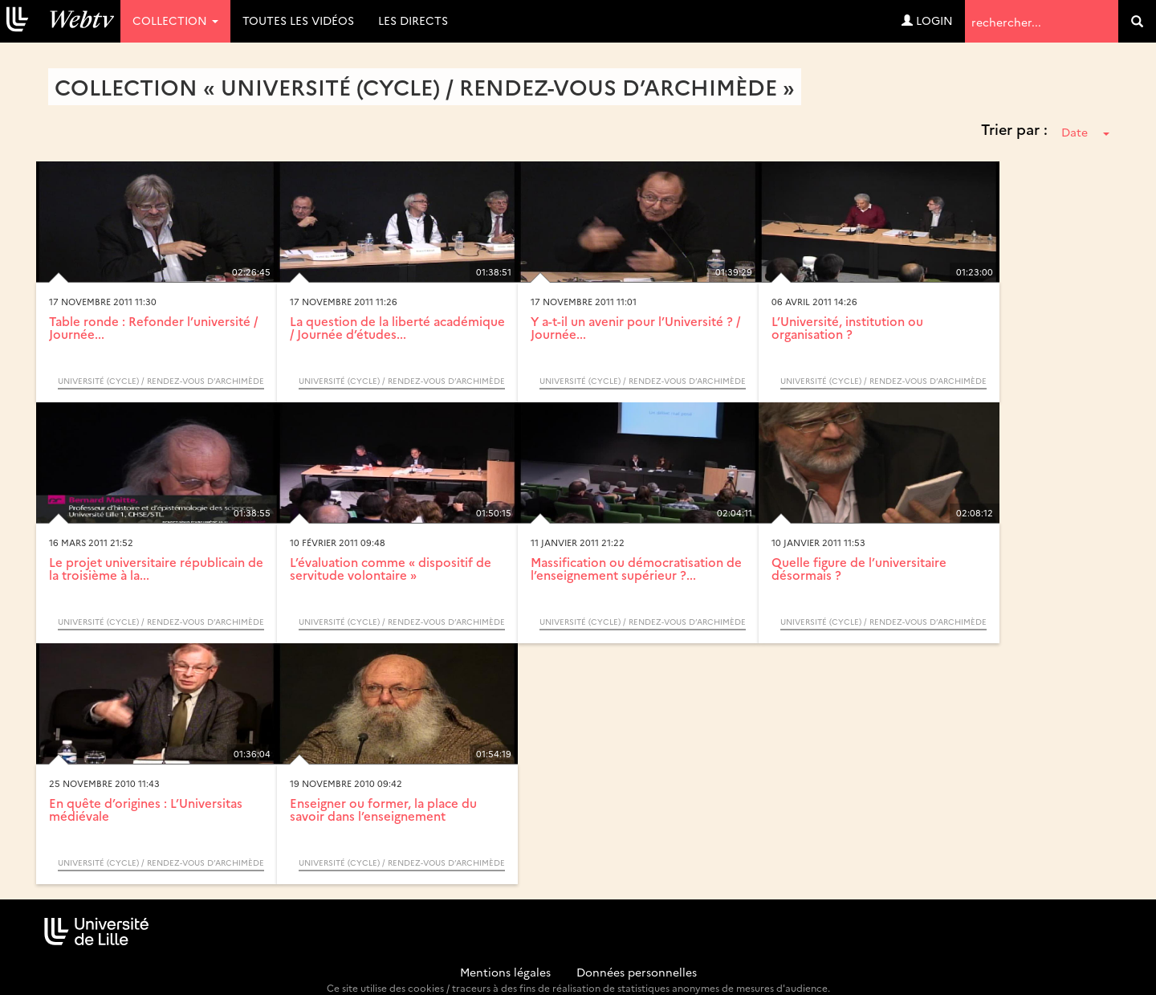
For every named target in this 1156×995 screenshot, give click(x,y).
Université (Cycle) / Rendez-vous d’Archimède (161, 380)
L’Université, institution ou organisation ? (847, 327)
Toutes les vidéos (298, 20)
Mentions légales (505, 972)
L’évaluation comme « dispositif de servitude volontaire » (390, 568)
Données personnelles (636, 972)
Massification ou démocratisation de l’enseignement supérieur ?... (636, 568)
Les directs (413, 20)
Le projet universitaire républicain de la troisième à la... (156, 568)
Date (1085, 132)
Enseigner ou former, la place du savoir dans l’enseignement (383, 809)
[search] (1137, 21)
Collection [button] (175, 20)
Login (927, 20)
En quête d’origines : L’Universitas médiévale (145, 809)
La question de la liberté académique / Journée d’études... (397, 327)
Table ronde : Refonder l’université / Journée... (153, 327)
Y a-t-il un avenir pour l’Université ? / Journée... (635, 327)
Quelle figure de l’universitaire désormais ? (858, 568)
